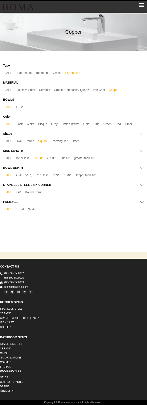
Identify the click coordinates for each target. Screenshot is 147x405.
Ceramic (44, 90)
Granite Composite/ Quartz (71, 90)
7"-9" (55, 175)
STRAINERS (7, 391)
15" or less (22, 158)
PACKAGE (10, 202)
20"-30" (52, 158)
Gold (86, 124)
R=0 (18, 192)
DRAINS (4, 386)
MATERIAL (10, 82)
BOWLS (8, 99)
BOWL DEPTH (13, 167)
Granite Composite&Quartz (19, 318)
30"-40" (65, 158)
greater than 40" (84, 158)
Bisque (42, 124)
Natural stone (10, 357)
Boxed (20, 209)
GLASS (4, 353)
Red (118, 124)
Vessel (57, 73)
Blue (96, 124)
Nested (32, 209)
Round (30, 141)
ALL (9, 73)
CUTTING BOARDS (11, 382)
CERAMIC (6, 313)
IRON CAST (7, 322)
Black (19, 124)
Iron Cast (99, 90)
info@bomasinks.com (16, 286)
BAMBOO (5, 366)
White (30, 124)
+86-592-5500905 (14, 277)
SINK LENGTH (13, 150)
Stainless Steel (25, 90)
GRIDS (4, 377)
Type (6, 65)
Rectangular (60, 141)
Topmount (42, 73)
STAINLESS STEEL (11, 308)
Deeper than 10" (85, 175)
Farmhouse (72, 73)
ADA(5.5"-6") (24, 175)
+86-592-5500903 (14, 282)
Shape (7, 133)
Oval (19, 141)
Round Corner (34, 192)
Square (43, 141)
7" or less (42, 175)
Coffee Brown (70, 124)
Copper (113, 90)
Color (7, 116)
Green (107, 124)
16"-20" (38, 158)
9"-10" (67, 175)
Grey (54, 124)
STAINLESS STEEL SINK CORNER (27, 185)
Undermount (24, 73)
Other (128, 124)
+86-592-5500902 (14, 273)
